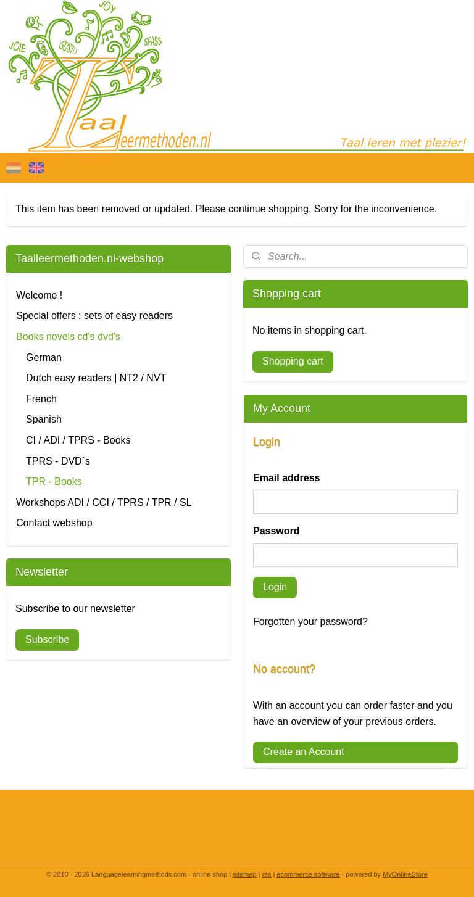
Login (275, 587)
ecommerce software (307, 874)
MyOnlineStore (405, 874)
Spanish (44, 419)
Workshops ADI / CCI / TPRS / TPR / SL (104, 502)
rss (267, 874)
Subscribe (47, 639)
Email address (286, 478)
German (44, 357)
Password (276, 531)
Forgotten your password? (310, 621)
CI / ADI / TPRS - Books (78, 440)
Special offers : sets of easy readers (94, 315)
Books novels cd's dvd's (68, 336)
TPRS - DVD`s (58, 461)
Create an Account (303, 751)
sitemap (245, 874)
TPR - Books (54, 481)
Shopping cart (292, 361)
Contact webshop (54, 523)
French (41, 399)
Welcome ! (39, 295)
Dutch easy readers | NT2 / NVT (96, 378)
